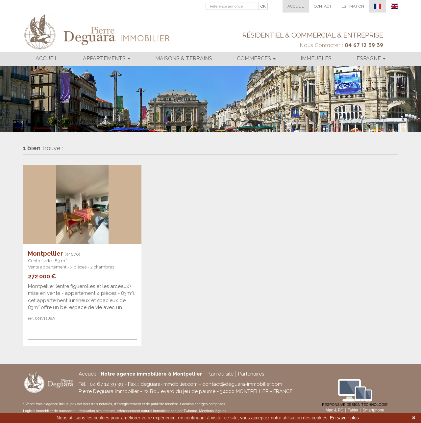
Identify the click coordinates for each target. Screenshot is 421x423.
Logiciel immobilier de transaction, (51, 411)
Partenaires (251, 374)
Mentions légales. (213, 411)
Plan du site (220, 374)
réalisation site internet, (98, 411)
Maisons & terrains (183, 58)
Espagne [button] (371, 58)
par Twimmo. (188, 411)
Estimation (352, 6)
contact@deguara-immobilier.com (242, 384)
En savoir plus (344, 417)
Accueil (295, 6)
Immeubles (316, 58)
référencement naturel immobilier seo (147, 411)
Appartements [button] (106, 58)
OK (263, 6)
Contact (323, 6)
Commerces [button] (256, 58)
